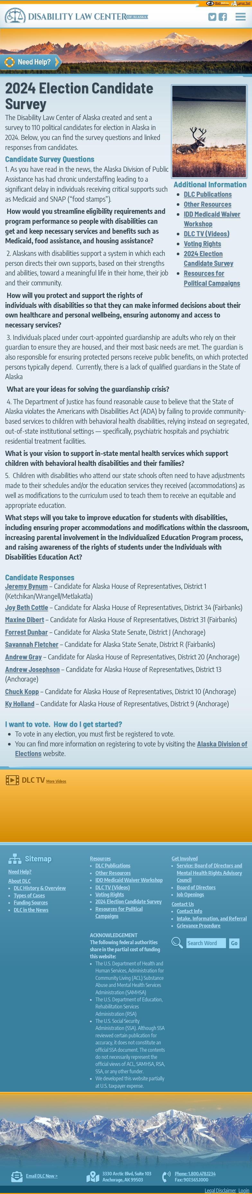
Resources (100, 858)
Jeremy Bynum (26, 586)
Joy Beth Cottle (26, 607)
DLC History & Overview (40, 888)
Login (244, 1190)
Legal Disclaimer (220, 1190)
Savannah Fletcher (32, 644)
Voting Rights (202, 243)
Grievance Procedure (199, 925)
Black (217, 3)
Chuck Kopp (22, 691)
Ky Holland (19, 703)
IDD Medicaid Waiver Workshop (129, 880)
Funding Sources (31, 902)
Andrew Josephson (32, 669)
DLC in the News (31, 910)
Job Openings (190, 894)
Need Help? (20, 871)
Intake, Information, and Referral (212, 918)
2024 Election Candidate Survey (128, 901)
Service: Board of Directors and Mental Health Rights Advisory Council (209, 872)
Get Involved (185, 858)
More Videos (56, 781)
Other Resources (207, 204)
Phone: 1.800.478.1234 (195, 1173)
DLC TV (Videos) (206, 233)
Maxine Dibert (24, 619)
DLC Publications (208, 194)
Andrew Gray (23, 656)
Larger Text (240, 3)
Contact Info (189, 911)
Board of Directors (196, 887)
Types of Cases (29, 895)
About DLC (19, 881)
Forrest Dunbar (26, 632)
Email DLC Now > (42, 1176)
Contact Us (183, 904)
